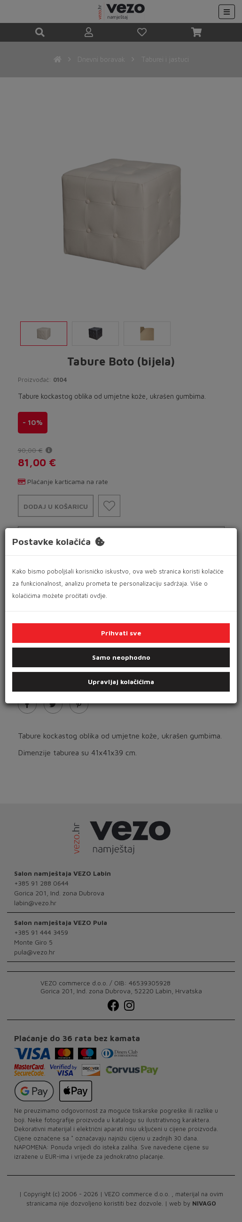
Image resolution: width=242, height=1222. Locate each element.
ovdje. (98, 595)
